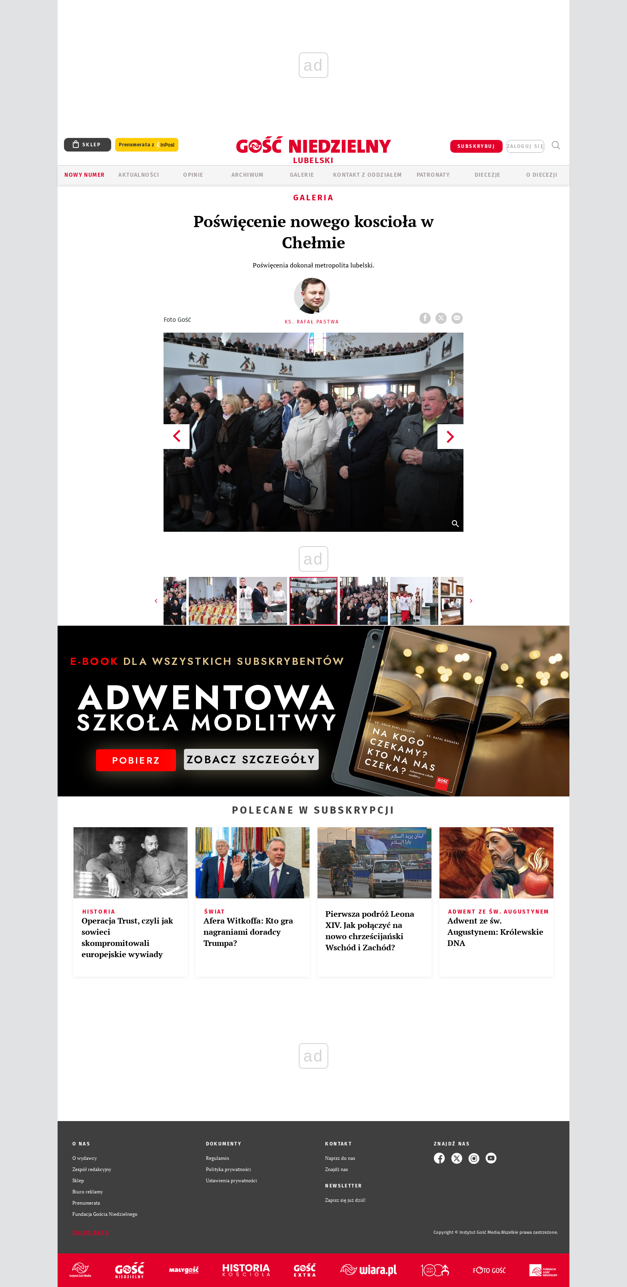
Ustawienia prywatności (231, 1180)
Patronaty (433, 175)
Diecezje (488, 175)
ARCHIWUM (248, 175)
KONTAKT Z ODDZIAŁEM (367, 175)
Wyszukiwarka (555, 145)
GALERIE (302, 175)
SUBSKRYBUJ (476, 146)
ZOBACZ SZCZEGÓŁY (251, 759)
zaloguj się (525, 146)
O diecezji (541, 175)
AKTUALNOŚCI (138, 175)
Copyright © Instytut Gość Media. (467, 1232)
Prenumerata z (147, 145)
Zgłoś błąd (90, 1232)
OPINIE (193, 175)
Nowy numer (84, 175)
